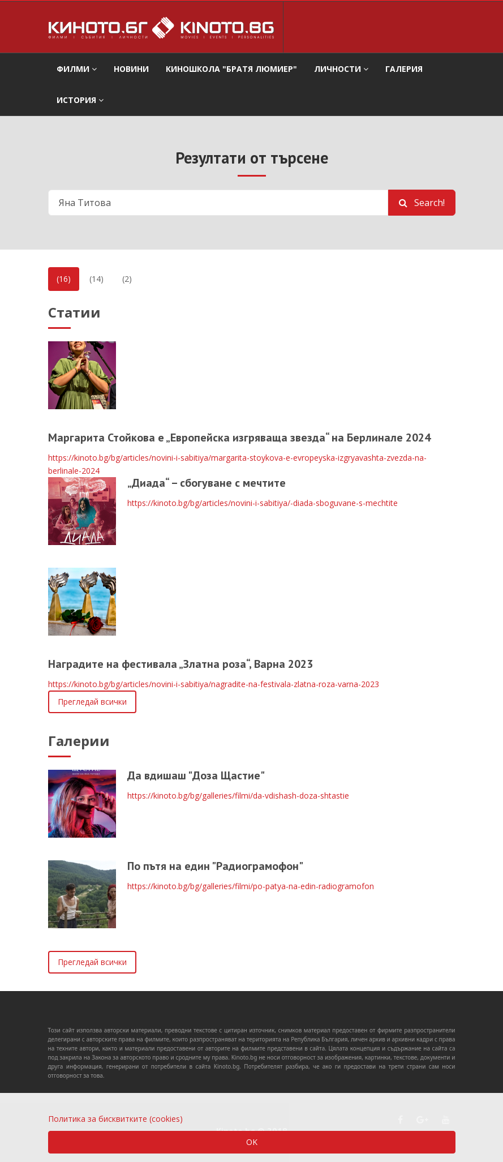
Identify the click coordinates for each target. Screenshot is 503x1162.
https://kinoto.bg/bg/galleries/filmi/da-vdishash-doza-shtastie (238, 795)
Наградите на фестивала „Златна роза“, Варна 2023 (180, 664)
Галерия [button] (404, 68)
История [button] (80, 100)
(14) (96, 278)
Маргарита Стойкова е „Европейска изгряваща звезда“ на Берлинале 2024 (239, 437)
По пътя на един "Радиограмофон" (215, 866)
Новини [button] (131, 68)
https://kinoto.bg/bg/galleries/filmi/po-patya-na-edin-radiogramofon (250, 886)
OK (251, 1142)
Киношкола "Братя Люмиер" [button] (231, 68)
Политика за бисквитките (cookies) (115, 1118)
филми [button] (77, 68)
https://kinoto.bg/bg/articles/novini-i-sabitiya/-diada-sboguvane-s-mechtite (262, 503)
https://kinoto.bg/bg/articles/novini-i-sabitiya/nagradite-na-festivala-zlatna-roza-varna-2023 (213, 684)
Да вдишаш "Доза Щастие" (196, 775)
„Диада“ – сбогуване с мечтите (206, 482)
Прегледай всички (92, 701)
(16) (64, 278)
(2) (127, 278)
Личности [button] (341, 68)
